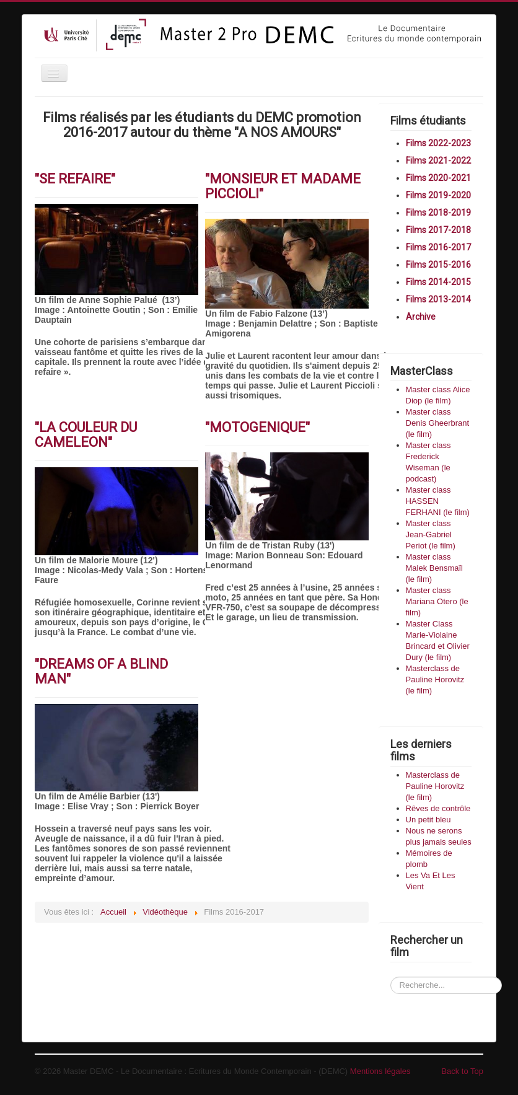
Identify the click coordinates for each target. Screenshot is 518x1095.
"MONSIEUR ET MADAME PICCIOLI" (283, 186)
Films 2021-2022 (438, 160)
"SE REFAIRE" (75, 179)
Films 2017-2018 (438, 230)
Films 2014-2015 (438, 282)
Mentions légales (380, 1071)
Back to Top (462, 1071)
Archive (421, 317)
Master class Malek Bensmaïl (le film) (434, 568)
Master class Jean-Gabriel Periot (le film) (430, 534)
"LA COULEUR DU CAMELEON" (86, 435)
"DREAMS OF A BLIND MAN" (101, 671)
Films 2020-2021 (438, 178)
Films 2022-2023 (438, 143)
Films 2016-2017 (438, 247)
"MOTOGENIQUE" (257, 427)
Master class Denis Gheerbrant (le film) (438, 423)
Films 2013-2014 (438, 299)
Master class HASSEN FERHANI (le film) (438, 501)
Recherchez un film (390, 965)
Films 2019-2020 (438, 195)
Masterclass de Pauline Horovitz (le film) (435, 679)
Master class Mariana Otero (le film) (437, 601)
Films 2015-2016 (438, 265)
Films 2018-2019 (438, 213)
